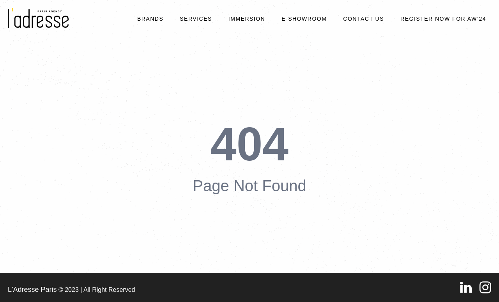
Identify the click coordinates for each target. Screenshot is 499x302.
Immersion (246, 19)
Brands (150, 19)
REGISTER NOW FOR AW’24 (443, 19)
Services (196, 19)
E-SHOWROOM (304, 19)
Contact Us (363, 19)
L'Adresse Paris (32, 289)
